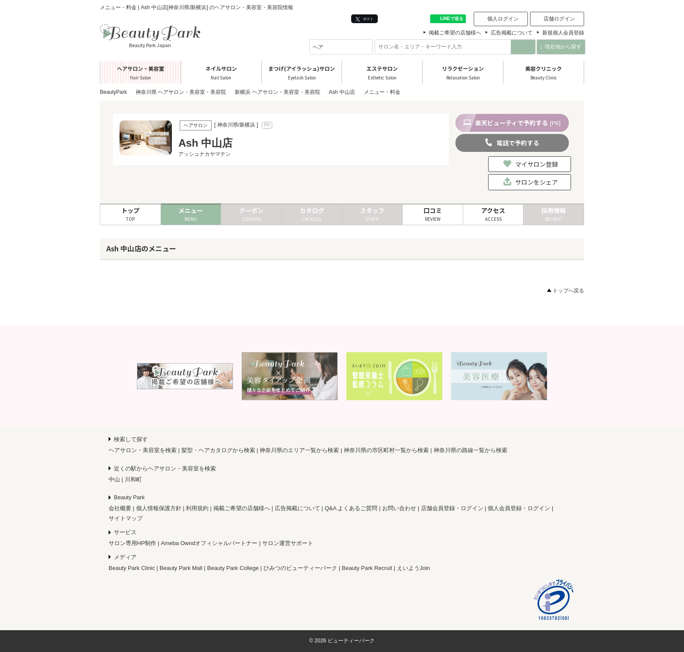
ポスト (364, 19)
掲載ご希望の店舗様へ (455, 33)
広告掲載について (512, 33)
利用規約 (197, 508)
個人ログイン (503, 19)
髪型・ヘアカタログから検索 (218, 450)
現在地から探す (560, 47)
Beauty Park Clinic (132, 568)
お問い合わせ (399, 508)
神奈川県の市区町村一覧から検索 (386, 450)
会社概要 (120, 508)
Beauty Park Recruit (367, 568)
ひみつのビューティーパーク (300, 568)
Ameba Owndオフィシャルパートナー (209, 543)
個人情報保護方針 (158, 508)
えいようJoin (413, 568)
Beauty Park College (233, 568)
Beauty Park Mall (181, 568)
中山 (114, 479)
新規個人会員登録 (563, 33)
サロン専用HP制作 (132, 543)
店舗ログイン (559, 19)
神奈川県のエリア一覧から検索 (299, 450)
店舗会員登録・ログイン (452, 508)
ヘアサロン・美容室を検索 (143, 450)
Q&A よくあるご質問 (351, 508)
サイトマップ (126, 518)
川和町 (133, 479)
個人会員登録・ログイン (519, 508)
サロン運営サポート (287, 543)
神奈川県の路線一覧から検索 (470, 450)
